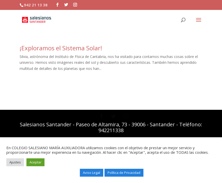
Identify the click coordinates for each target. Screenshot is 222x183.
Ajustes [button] (15, 162)
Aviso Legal (91, 172)
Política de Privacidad (124, 172)
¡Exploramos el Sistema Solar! (61, 48)
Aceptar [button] (35, 162)
